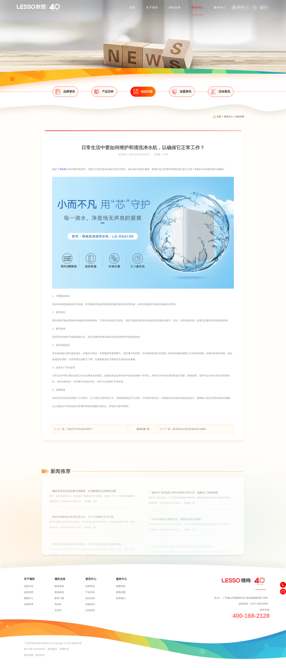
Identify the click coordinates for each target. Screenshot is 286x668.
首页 (133, 7)
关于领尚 (152, 7)
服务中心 (220, 7)
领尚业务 (175, 7)
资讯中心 (197, 7)
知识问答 (239, 119)
